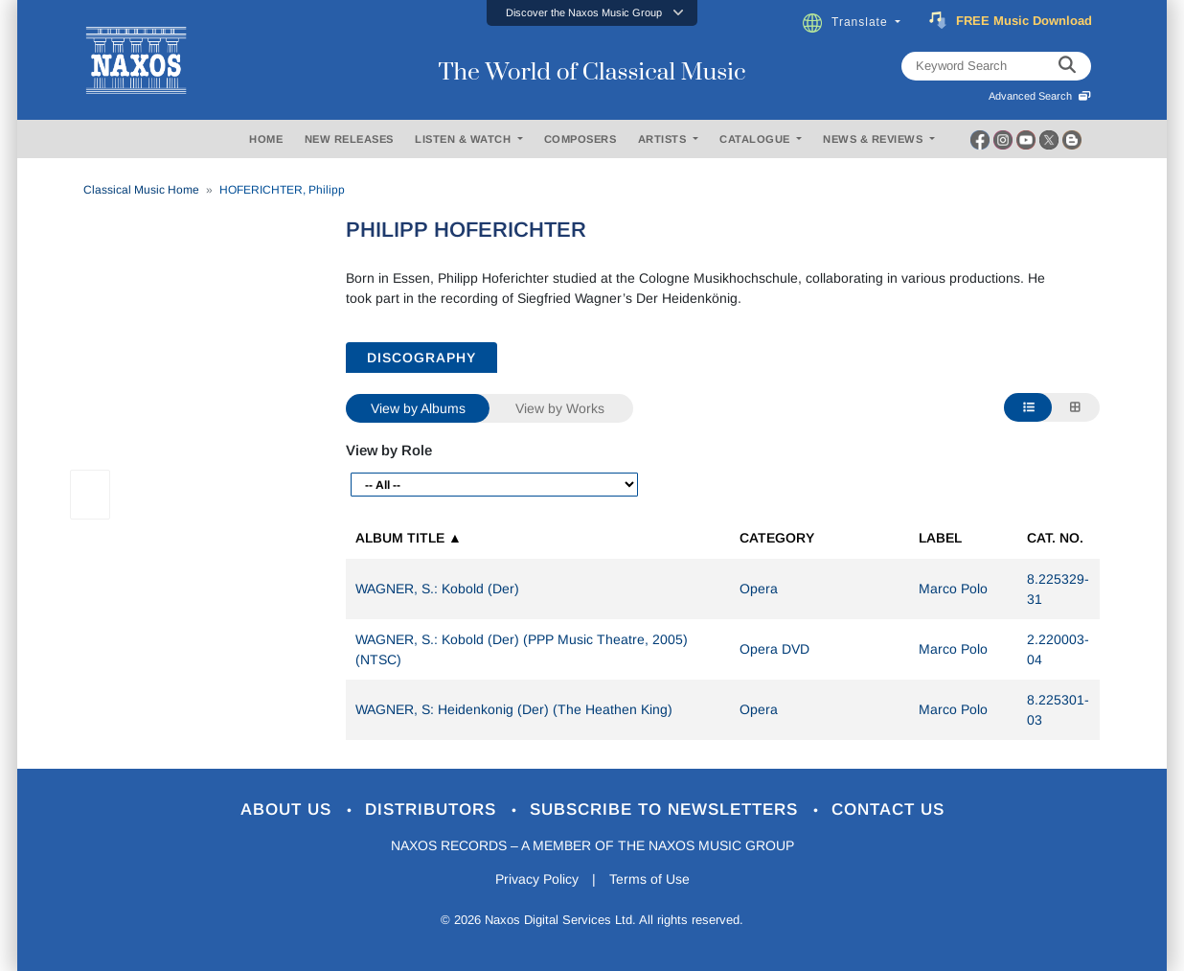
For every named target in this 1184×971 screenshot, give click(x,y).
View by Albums (418, 408)
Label (940, 537)
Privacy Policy (537, 879)
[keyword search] (1067, 66)
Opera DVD (774, 649)
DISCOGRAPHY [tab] (421, 357)
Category (777, 537)
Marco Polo (953, 588)
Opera (759, 588)
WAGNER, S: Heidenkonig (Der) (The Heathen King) (513, 709)
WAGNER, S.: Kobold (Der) (437, 588)
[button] (592, 13)
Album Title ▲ (408, 537)
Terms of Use (649, 879)
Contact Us (888, 809)
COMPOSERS (580, 139)
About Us (288, 809)
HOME (266, 139)
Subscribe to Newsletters (667, 809)
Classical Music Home (141, 190)
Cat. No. (1055, 537)
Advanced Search (1040, 96)
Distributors (433, 809)
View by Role (389, 450)
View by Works (559, 408)
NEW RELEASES (349, 139)
